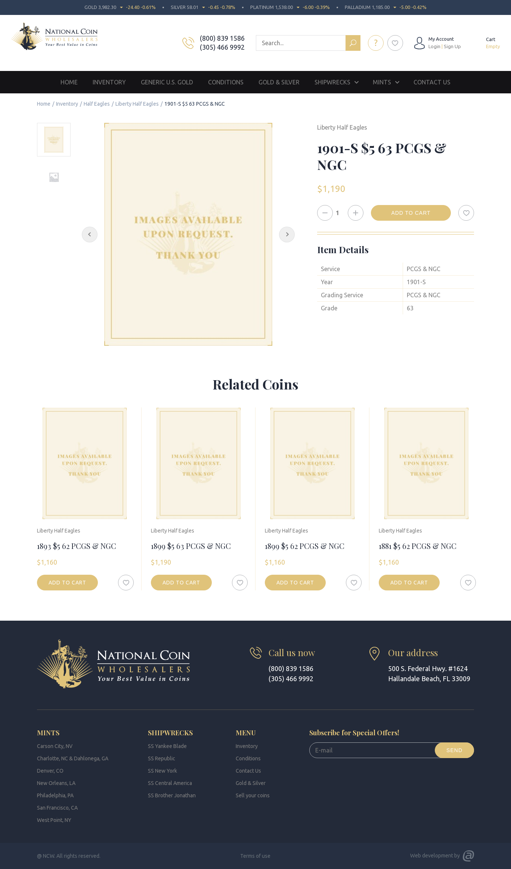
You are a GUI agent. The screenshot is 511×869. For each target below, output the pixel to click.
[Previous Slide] (89, 234)
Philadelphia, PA (55, 795)
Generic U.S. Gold (167, 82)
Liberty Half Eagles (137, 104)
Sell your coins (253, 795)
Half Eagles (97, 104)
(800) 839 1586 (222, 38)
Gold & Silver (279, 82)
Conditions (226, 82)
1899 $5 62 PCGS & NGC (304, 546)
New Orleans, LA (56, 783)
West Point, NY (54, 820)
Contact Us (432, 82)
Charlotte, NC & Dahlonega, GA (72, 758)
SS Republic (161, 758)
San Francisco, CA (57, 808)
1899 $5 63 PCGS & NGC (191, 546)
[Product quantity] (340, 212)
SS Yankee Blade (167, 746)
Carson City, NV (54, 746)
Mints (382, 82)
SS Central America (170, 783)
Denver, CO (50, 771)
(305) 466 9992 (222, 47)
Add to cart (410, 213)
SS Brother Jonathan (172, 795)
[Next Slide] (287, 234)
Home (69, 82)
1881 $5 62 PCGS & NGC (417, 546)
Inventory (109, 82)
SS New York (162, 771)
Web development (431, 856)
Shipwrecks (332, 82)
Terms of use (255, 856)
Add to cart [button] (67, 583)
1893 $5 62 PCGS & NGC (76, 546)
